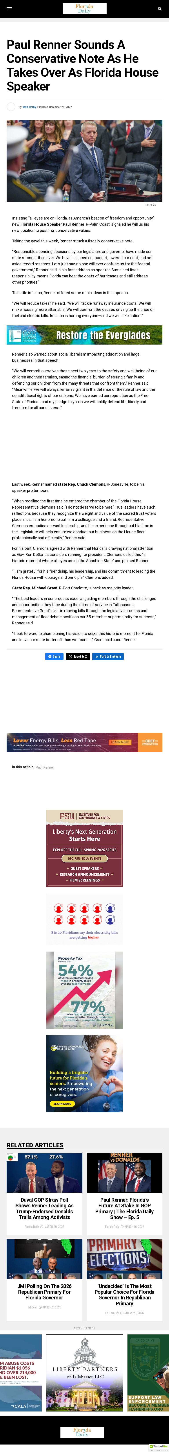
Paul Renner (45, 767)
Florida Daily (32, 1230)
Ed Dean (32, 1314)
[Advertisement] (84, 446)
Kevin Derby (29, 106)
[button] (159, 1448)
